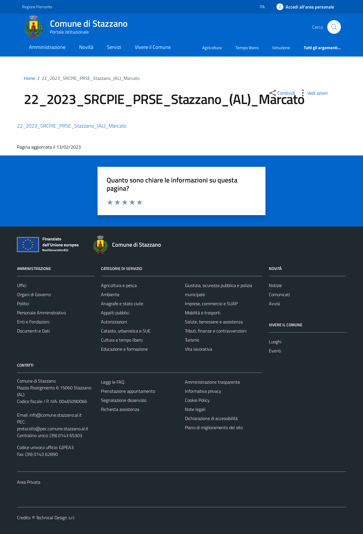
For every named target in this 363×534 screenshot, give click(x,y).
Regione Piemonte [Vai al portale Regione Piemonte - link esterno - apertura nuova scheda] (37, 7)
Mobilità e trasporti (202, 312)
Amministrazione (47, 47)
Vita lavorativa (198, 349)
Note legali (195, 409)
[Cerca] (334, 27)
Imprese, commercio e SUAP (211, 303)
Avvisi (274, 303)
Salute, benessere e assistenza (214, 321)
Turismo (192, 339)
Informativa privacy (203, 391)
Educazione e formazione (124, 349)
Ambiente (110, 294)
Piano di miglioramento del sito (214, 427)
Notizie (275, 285)
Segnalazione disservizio (123, 400)
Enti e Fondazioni (33, 321)
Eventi (275, 350)
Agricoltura (212, 47)
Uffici (21, 285)
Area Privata (28, 482)
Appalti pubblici (115, 312)
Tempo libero (247, 47)
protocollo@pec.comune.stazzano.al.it (52, 428)
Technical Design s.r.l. (55, 517)
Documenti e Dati (33, 330)
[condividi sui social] (281, 92)
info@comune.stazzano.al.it (55, 415)
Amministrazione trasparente (212, 382)
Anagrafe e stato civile (122, 303)
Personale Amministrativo (41, 312)
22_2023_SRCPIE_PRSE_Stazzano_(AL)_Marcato (71, 126)
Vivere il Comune (153, 47)
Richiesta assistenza (120, 409)
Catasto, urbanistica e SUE (126, 330)
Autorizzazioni (114, 321)
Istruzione (281, 47)
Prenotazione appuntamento (128, 391)
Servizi (114, 47)
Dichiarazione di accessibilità (211, 418)
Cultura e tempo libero (122, 339)
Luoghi (275, 341)
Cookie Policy (197, 400)
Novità (86, 47)
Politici (23, 303)
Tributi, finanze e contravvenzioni (215, 330)
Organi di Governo (34, 294)
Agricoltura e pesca (119, 285)
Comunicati (279, 294)
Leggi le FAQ (112, 382)
